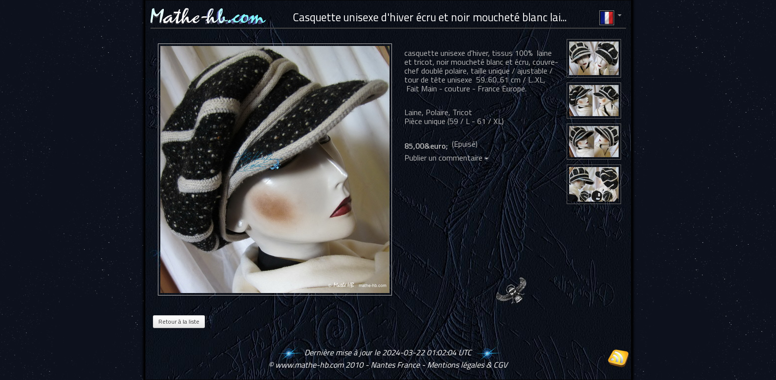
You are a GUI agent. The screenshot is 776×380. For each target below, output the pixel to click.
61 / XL (489, 121)
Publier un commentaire (446, 158)
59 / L (459, 121)
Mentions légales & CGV (467, 365)
